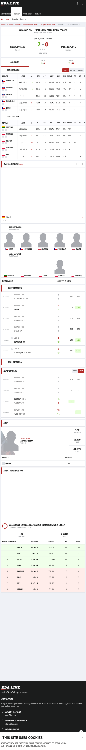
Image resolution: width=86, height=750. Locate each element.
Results (15, 19)
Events (23, 19)
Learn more (40, 746)
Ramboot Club (17, 47)
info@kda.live (11, 715)
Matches (5, 19)
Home (2, 25)
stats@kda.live (11, 724)
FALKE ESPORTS (68, 47)
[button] (82, 164)
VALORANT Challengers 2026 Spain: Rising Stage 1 (43, 30)
